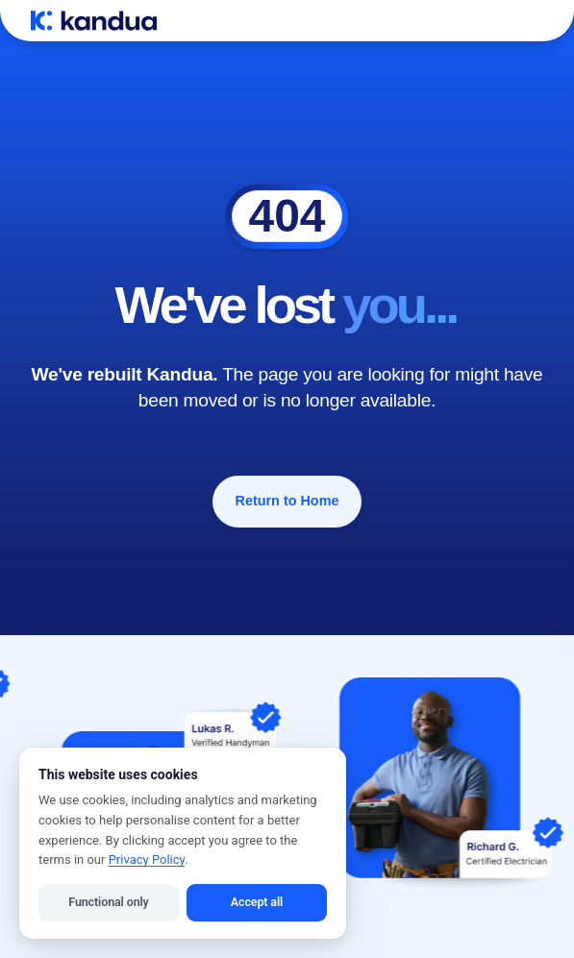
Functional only (108, 902)
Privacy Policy (147, 859)
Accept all (257, 902)
